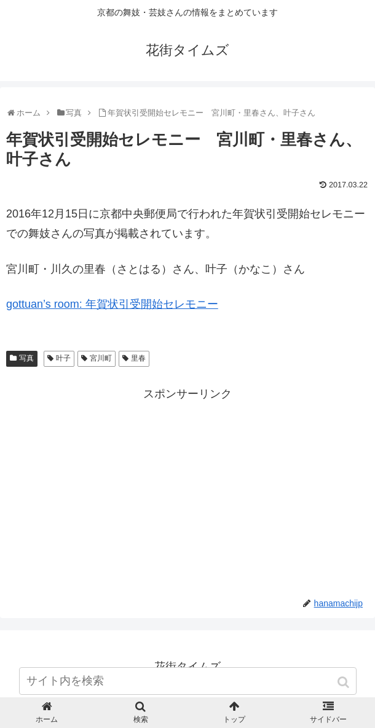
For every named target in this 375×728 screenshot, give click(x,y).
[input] (188, 681)
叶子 (63, 358)
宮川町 (101, 358)
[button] (345, 682)
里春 (138, 358)
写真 (26, 358)
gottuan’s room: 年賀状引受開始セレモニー (112, 304)
